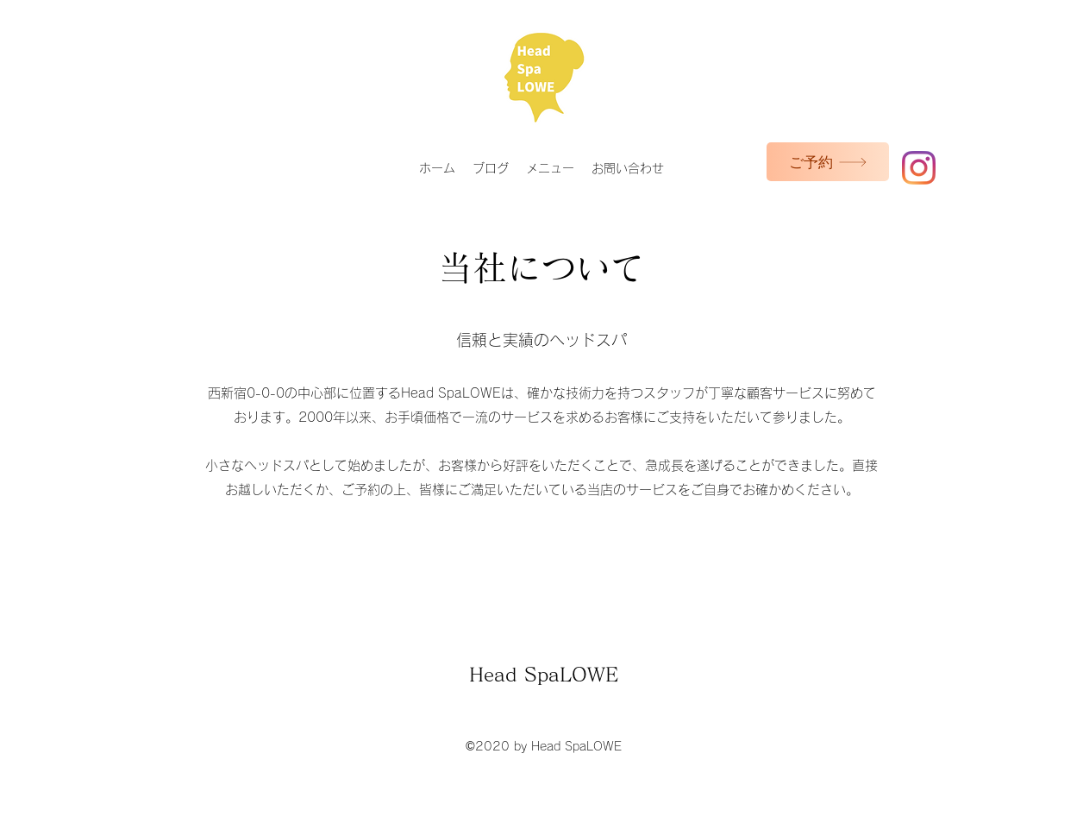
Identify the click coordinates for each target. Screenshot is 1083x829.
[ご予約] (828, 161)
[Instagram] (919, 168)
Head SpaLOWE (543, 674)
